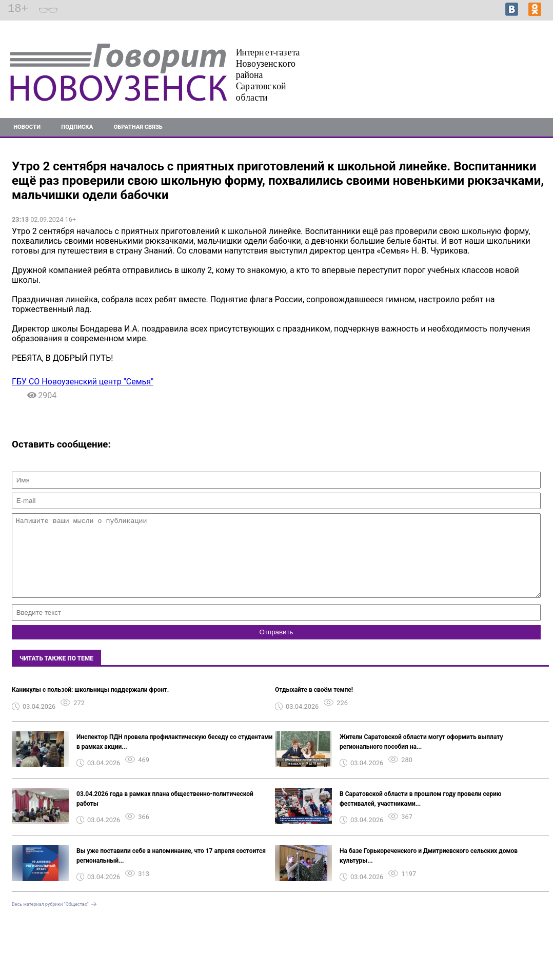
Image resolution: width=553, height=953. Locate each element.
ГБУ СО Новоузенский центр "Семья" (82, 381)
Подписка (77, 127)
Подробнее (527, 72)
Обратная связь (138, 127)
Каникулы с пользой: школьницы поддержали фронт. (90, 705)
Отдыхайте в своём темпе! (314, 705)
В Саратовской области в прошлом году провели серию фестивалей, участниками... (421, 814)
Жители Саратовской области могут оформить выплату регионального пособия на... (421, 757)
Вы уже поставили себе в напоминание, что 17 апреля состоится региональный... (171, 871)
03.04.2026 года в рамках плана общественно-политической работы (164, 814)
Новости (27, 127)
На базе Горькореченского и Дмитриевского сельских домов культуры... (429, 871)
